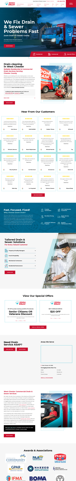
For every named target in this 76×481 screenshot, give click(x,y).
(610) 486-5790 (9, 93)
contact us (17, 93)
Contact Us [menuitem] (62, 5)
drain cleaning (31, 407)
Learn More (10, 272)
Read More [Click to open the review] (10, 126)
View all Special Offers (38, 327)
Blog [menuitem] (53, 5)
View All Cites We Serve (47, 377)
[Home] (10, 4)
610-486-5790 (60, 1)
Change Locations (50, 1)
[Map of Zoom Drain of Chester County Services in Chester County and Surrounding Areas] (56, 354)
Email (20, 320)
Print (25, 320)
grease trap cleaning (25, 418)
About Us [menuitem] (57, 5)
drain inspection (22, 404)
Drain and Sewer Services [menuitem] (20, 5)
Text (16, 320)
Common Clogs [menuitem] (39, 5)
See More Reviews (38, 195)
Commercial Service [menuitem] (30, 5)
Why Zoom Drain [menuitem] (46, 5)
